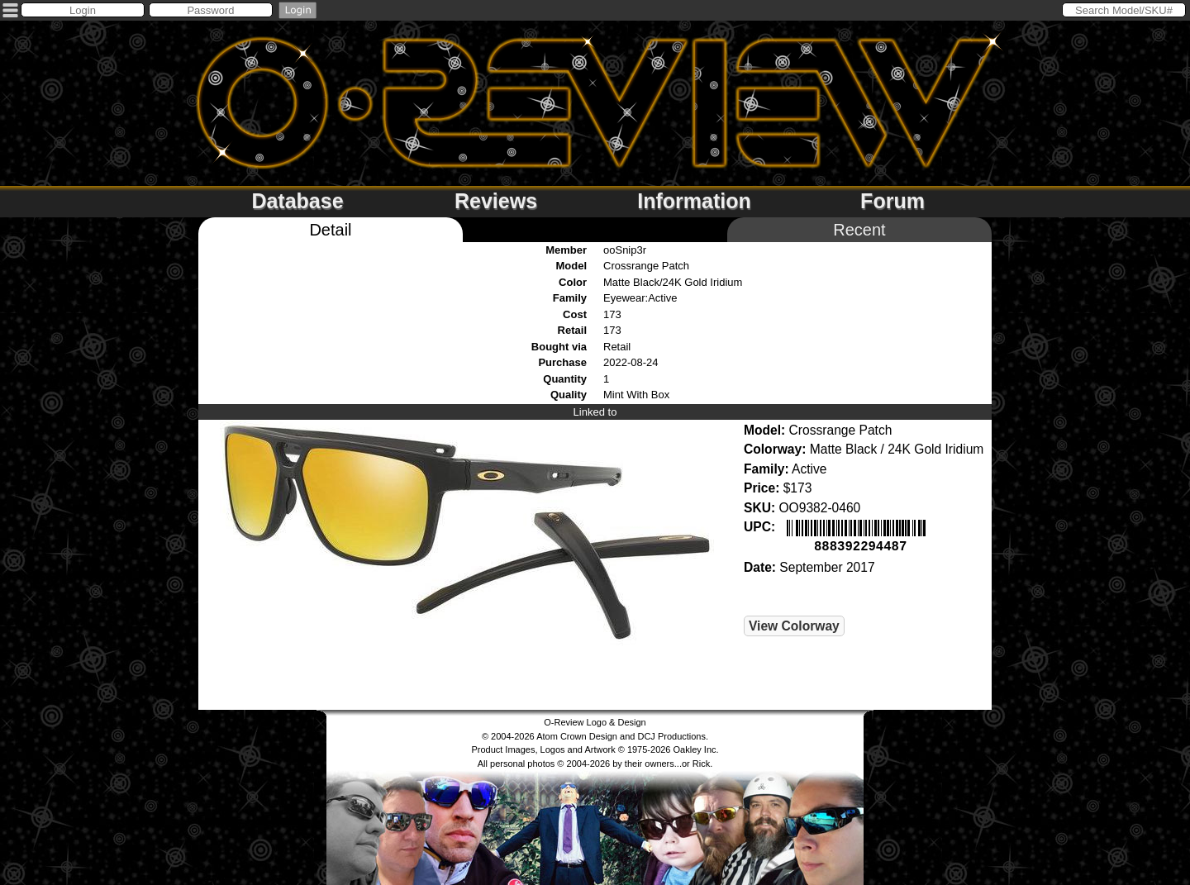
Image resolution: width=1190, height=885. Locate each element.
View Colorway (794, 624)
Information (694, 200)
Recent (859, 230)
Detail (330, 230)
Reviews (496, 200)
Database (297, 200)
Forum (892, 200)
